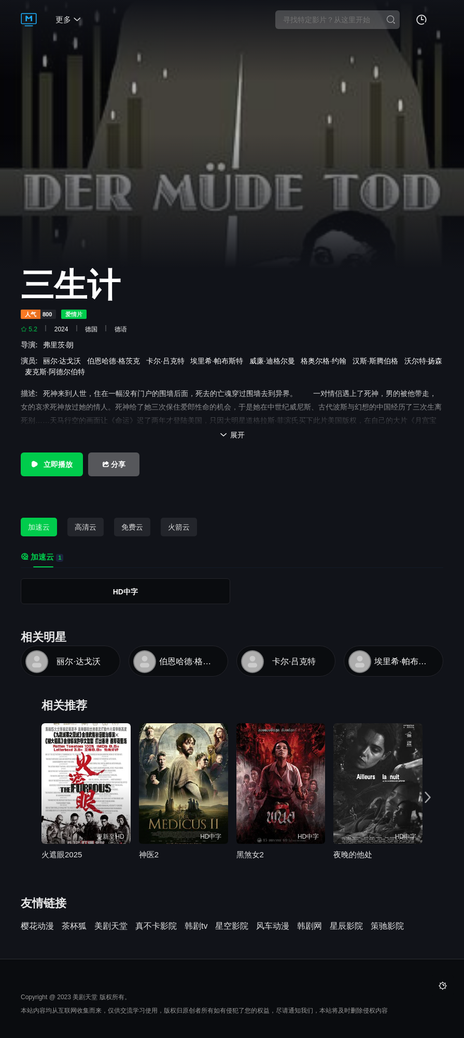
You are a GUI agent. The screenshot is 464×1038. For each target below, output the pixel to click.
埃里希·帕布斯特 (218, 361)
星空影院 (231, 926)
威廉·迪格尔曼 (274, 361)
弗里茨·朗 (60, 345)
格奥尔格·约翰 (325, 361)
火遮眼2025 (61, 854)
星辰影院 (346, 926)
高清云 (85, 527)
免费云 (132, 527)
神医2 (149, 854)
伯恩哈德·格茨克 (115, 361)
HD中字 (125, 592)
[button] (432, 794)
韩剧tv (196, 926)
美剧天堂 (111, 926)
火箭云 (179, 527)
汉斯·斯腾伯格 (377, 361)
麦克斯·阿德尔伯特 (57, 372)
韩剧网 (309, 926)
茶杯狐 (74, 926)
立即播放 (52, 464)
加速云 (39, 527)
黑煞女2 (250, 854)
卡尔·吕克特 (167, 361)
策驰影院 (387, 926)
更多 (68, 19)
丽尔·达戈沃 (64, 361)
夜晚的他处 (352, 854)
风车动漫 (272, 926)
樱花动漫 (37, 926)
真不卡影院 (156, 926)
